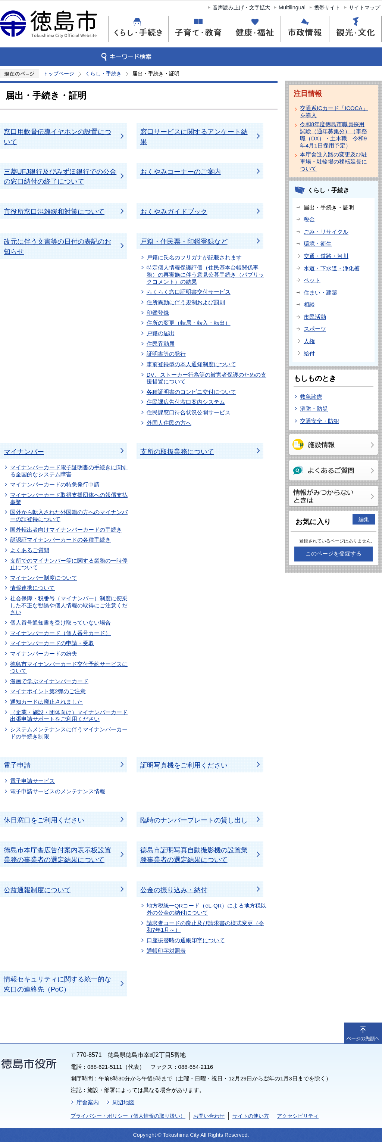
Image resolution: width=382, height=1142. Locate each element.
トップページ (58, 74)
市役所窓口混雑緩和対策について (54, 211)
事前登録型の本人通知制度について (191, 364)
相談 (309, 304)
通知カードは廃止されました (46, 701)
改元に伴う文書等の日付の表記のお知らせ (57, 246)
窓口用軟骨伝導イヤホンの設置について (57, 136)
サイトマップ (364, 7)
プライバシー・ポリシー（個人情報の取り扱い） (128, 1116)
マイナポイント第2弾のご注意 (48, 691)
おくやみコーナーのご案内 (180, 171)
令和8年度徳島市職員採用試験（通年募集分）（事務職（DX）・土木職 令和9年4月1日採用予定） (333, 135)
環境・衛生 (318, 243)
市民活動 (315, 317)
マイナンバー (24, 451)
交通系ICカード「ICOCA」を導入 (334, 111)
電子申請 (17, 765)
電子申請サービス (32, 781)
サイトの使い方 (250, 1116)
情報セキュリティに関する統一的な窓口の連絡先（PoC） (57, 984)
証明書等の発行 (166, 354)
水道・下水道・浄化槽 (332, 268)
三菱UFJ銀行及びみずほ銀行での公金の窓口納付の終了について (60, 176)
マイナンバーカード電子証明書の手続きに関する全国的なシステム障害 (69, 470)
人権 (309, 341)
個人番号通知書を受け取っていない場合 (60, 622)
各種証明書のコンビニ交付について (191, 392)
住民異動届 (161, 343)
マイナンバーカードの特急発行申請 (55, 484)
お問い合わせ (209, 1116)
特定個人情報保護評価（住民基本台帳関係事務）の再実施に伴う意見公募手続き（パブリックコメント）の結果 (205, 274)
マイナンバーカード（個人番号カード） (60, 633)
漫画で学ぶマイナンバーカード (49, 681)
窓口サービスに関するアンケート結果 (194, 136)
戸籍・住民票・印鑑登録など (184, 241)
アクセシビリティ (298, 1116)
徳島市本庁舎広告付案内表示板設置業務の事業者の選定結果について (57, 854)
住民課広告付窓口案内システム (186, 402)
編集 (363, 519)
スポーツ (315, 329)
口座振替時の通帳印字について (186, 940)
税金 (309, 219)
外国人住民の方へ (169, 423)
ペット (312, 280)
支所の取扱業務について (177, 451)
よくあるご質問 (29, 550)
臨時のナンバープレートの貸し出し (194, 820)
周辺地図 (123, 1102)
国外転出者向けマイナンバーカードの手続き (66, 529)
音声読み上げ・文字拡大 (241, 7)
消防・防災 (314, 408)
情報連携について (32, 588)
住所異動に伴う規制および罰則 (186, 302)
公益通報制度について (37, 890)
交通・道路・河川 (326, 256)
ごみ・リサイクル (326, 231)
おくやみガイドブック (173, 211)
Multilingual (292, 7)
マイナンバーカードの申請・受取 (52, 643)
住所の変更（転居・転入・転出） (189, 323)
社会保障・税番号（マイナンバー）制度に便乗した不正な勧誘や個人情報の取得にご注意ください (69, 605)
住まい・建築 (320, 292)
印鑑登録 (158, 312)
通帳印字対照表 (166, 950)
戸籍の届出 (161, 333)
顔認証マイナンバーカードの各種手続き (60, 539)
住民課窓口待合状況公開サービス (189, 412)
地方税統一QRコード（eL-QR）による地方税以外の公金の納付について (207, 909)
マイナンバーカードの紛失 (43, 653)
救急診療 (311, 396)
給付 (309, 353)
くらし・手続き (103, 74)
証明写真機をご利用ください (184, 765)
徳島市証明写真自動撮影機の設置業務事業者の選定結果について (194, 854)
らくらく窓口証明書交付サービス (189, 292)
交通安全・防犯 (319, 421)
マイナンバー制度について (43, 578)
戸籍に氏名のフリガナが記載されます (194, 257)
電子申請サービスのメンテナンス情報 (57, 791)
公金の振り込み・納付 (173, 890)
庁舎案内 (87, 1102)
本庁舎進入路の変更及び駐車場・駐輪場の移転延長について (333, 161)
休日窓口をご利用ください (44, 820)
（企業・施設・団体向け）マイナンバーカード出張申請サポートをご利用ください (69, 715)
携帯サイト (327, 7)
